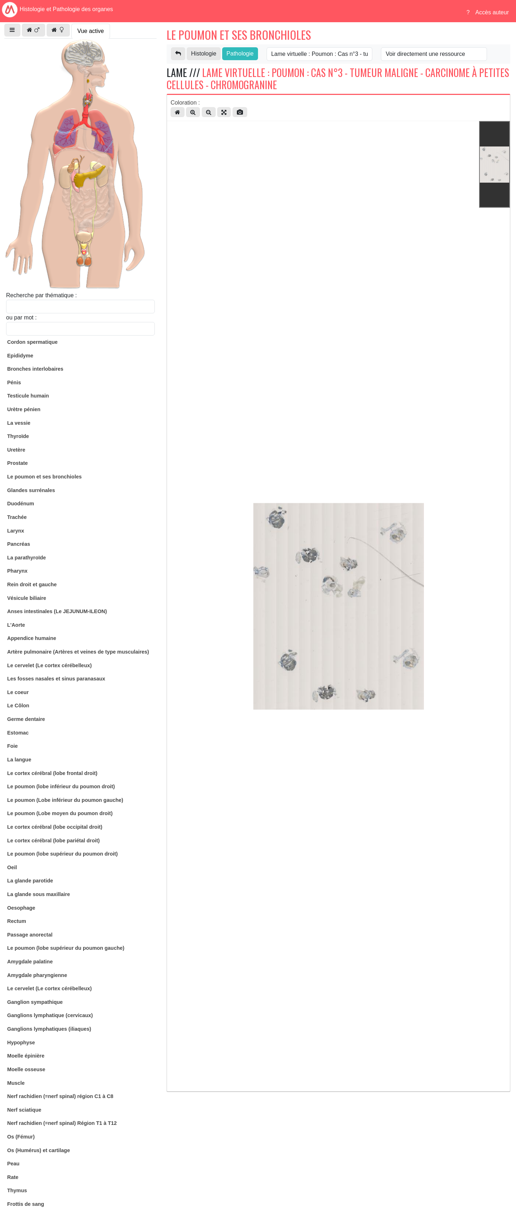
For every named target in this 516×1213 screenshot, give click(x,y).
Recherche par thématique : (41, 295)
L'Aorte (16, 625)
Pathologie (240, 53)
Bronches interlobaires (35, 369)
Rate (12, 1177)
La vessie (18, 423)
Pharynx (17, 571)
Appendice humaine (31, 638)
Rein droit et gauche (32, 584)
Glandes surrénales (31, 490)
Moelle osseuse (26, 1069)
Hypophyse (21, 1042)
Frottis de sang (25, 1204)
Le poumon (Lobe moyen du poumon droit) (60, 813)
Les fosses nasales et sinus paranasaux (56, 679)
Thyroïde (18, 436)
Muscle (16, 1083)
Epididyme (20, 355)
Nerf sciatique (24, 1110)
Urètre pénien (23, 409)
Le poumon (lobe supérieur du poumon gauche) (65, 948)
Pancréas (18, 544)
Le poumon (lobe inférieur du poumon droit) (61, 786)
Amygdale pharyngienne (37, 975)
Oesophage (21, 908)
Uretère (16, 450)
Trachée (17, 517)
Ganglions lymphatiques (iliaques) (49, 1029)
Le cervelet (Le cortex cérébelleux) (49, 665)
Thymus (17, 1190)
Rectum (16, 921)
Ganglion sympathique (35, 1002)
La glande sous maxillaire (38, 894)
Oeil (12, 867)
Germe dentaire (26, 719)
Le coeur (18, 692)
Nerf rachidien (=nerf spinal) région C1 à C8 (60, 1096)
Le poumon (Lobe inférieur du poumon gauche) (65, 800)
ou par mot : (21, 317)
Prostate (17, 463)
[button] (12, 30)
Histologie (203, 53)
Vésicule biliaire (26, 598)
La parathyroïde (26, 557)
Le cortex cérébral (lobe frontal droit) (52, 773)
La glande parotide (30, 881)
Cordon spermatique (32, 342)
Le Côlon (18, 705)
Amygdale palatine (30, 961)
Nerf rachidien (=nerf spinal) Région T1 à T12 (62, 1123)
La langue (19, 759)
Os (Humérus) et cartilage (38, 1150)
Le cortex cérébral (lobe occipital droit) (54, 827)
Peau (13, 1163)
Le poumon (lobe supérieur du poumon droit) (62, 854)
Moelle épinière (25, 1056)
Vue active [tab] (90, 31)
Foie (12, 746)
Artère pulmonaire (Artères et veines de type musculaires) (78, 652)
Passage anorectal (29, 935)
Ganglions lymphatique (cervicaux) (50, 1015)
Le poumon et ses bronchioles (44, 477)
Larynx (15, 531)
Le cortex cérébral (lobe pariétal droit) (53, 840)
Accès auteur (492, 12)
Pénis (14, 382)
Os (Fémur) (21, 1137)
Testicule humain (28, 396)
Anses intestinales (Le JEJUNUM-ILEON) (57, 611)
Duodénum (20, 503)
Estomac (18, 733)
